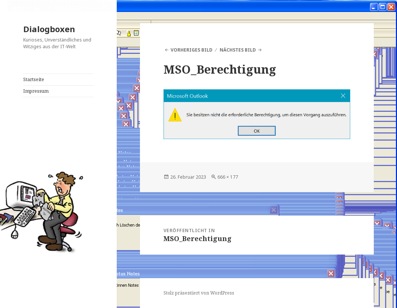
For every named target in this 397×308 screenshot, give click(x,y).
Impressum (36, 91)
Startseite (33, 79)
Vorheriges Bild (192, 50)
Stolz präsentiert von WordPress (199, 293)
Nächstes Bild (238, 50)
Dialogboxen (49, 28)
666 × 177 (227, 177)
